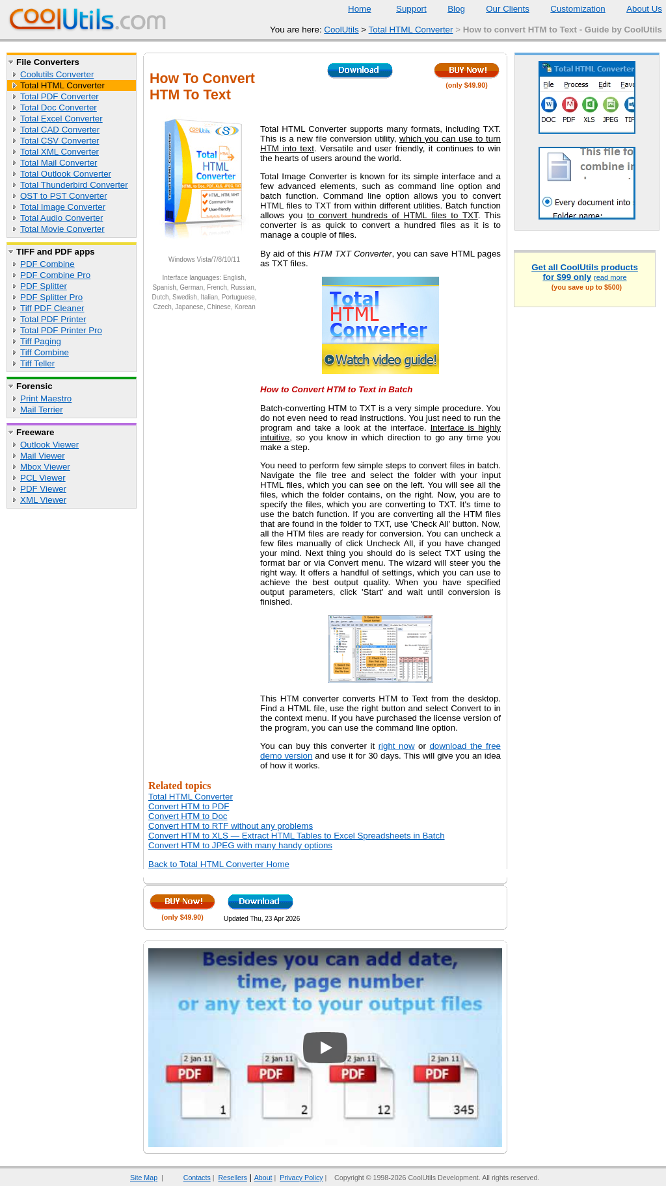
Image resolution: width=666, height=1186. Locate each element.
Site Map (143, 1177)
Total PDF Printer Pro (61, 330)
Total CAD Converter (60, 129)
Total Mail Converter (59, 163)
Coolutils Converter (57, 74)
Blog (448, 9)
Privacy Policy (301, 1177)
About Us (636, 9)
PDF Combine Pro (55, 275)
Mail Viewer (42, 456)
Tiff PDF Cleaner (52, 308)
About (263, 1177)
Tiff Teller (37, 363)
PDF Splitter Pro (51, 297)
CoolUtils (341, 29)
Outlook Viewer (49, 444)
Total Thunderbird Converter (74, 185)
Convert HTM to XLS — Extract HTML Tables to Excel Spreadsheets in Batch (296, 835)
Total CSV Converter (59, 140)
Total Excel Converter (61, 118)
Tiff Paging (40, 341)
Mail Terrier (41, 409)
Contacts (189, 1177)
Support (403, 9)
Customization (569, 9)
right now (397, 746)
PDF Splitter (43, 286)
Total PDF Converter (59, 96)
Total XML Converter (59, 152)
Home (359, 9)
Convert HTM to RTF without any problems (230, 826)
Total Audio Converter (61, 218)
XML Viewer (43, 500)
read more (610, 277)
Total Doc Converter (58, 107)
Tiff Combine (44, 352)
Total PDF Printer (53, 319)
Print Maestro (46, 398)
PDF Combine (47, 264)
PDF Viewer (43, 489)
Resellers (232, 1177)
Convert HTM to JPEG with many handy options (240, 845)
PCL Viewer (43, 478)
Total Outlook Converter (65, 174)
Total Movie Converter (62, 229)
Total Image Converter (62, 207)
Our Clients (499, 9)
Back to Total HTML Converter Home (218, 864)
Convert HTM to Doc (187, 816)
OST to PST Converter (63, 196)
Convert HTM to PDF (188, 806)
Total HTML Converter (411, 29)
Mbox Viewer (45, 467)
